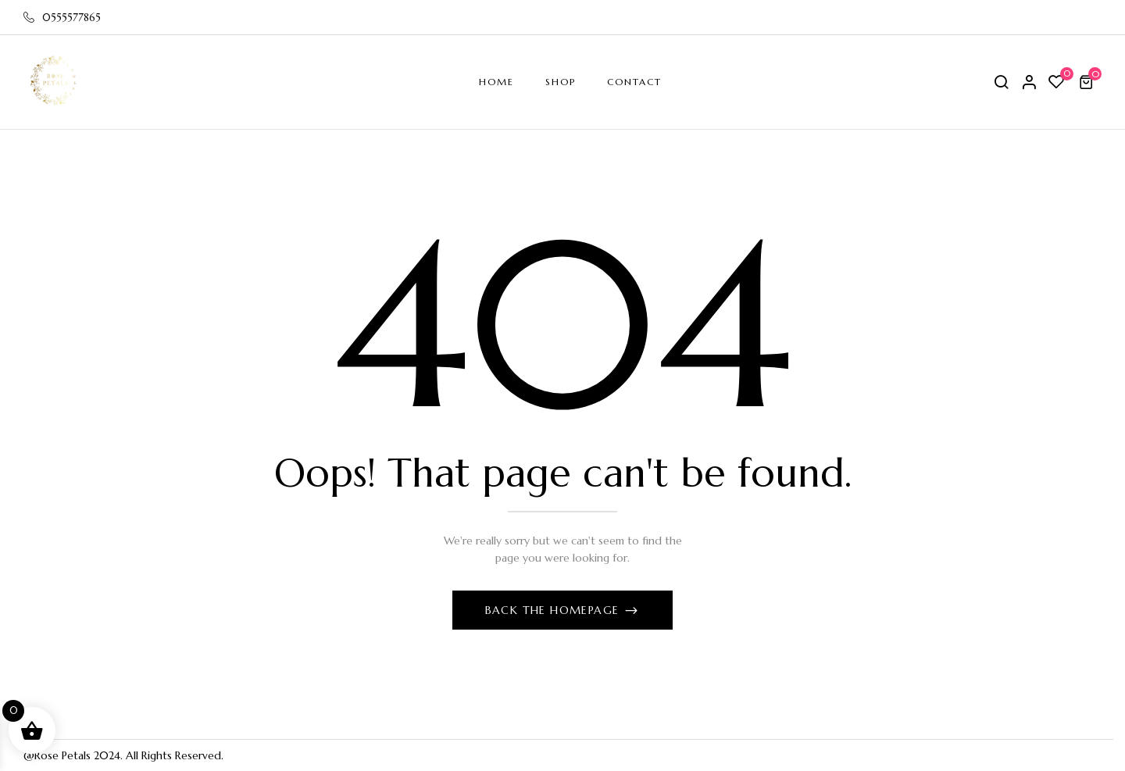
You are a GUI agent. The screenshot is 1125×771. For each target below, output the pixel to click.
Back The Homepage (554, 610)
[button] (1088, 82)
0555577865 (62, 17)
